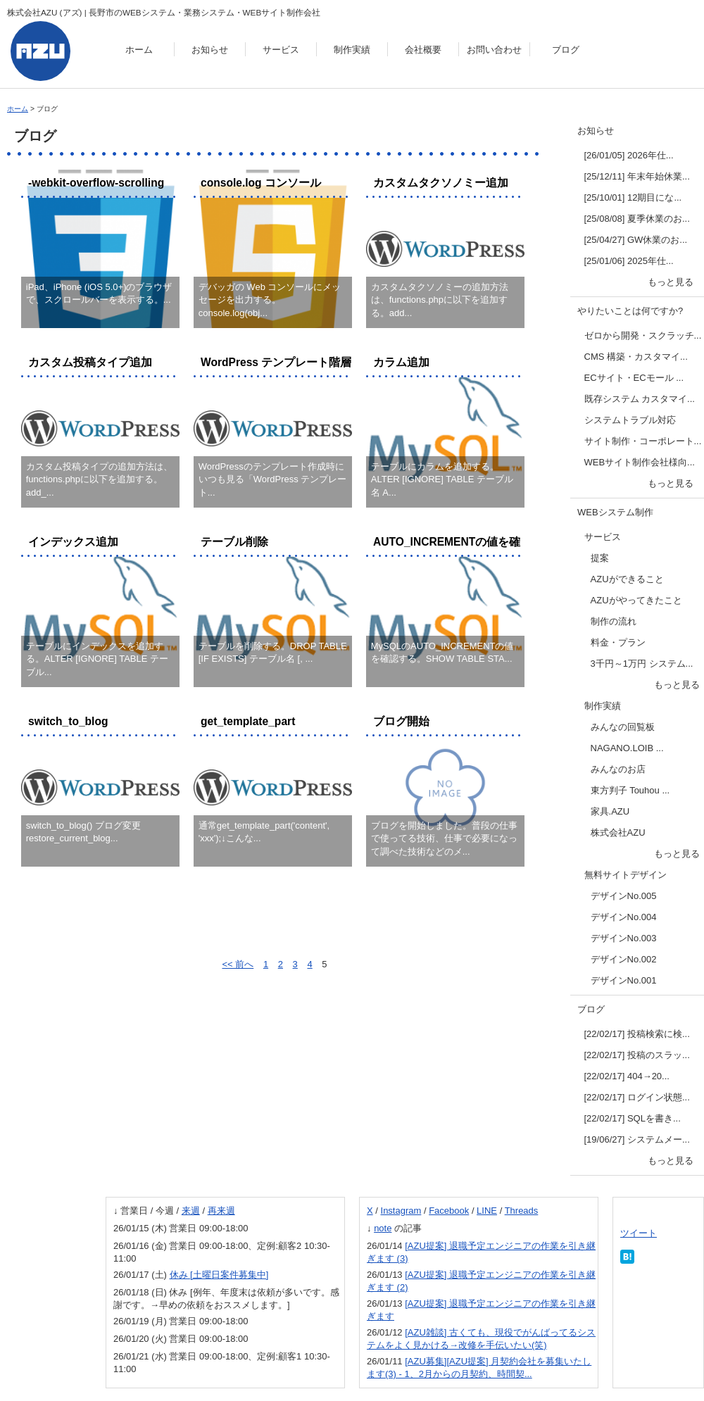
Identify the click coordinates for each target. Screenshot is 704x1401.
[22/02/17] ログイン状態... (637, 1097)
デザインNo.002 (624, 959)
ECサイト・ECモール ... (634, 377)
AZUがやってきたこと (636, 600)
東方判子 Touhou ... (630, 790)
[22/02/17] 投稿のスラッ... (637, 1055)
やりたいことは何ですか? (630, 311)
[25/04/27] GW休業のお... (636, 239)
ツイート (638, 1233)
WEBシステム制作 (615, 512)
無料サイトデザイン (625, 874)
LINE (487, 1210)
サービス (281, 49)
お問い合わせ (494, 49)
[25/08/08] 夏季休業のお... (637, 218)
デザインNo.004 (624, 917)
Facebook (449, 1210)
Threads (522, 1210)
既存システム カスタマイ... (639, 399)
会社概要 (423, 49)
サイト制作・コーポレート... (643, 441)
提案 (600, 558)
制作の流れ (613, 621)
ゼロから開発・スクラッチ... (643, 335)
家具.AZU (610, 811)
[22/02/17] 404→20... (627, 1076)
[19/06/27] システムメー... (637, 1139)
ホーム (139, 49)
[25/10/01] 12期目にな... (633, 197)
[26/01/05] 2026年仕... (629, 155)
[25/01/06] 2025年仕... (629, 261)
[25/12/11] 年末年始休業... (637, 176)
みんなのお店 (618, 769)
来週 (191, 1210)
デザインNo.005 (624, 896)
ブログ (565, 49)
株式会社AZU (618, 832)
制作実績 (352, 49)
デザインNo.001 (624, 980)
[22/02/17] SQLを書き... (632, 1118)
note (382, 1228)
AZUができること (627, 579)
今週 (165, 1210)
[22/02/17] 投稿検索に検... (637, 1034)
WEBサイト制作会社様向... (639, 462)
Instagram (401, 1210)
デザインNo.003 (624, 938)
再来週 (221, 1210)
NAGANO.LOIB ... (627, 748)
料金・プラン (618, 642)
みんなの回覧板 (623, 727)
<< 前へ (237, 964)
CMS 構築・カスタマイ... (636, 356)
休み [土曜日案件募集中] (219, 1274)
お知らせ (209, 49)
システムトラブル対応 (630, 420)
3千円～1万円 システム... (642, 663)
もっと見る (670, 282)
